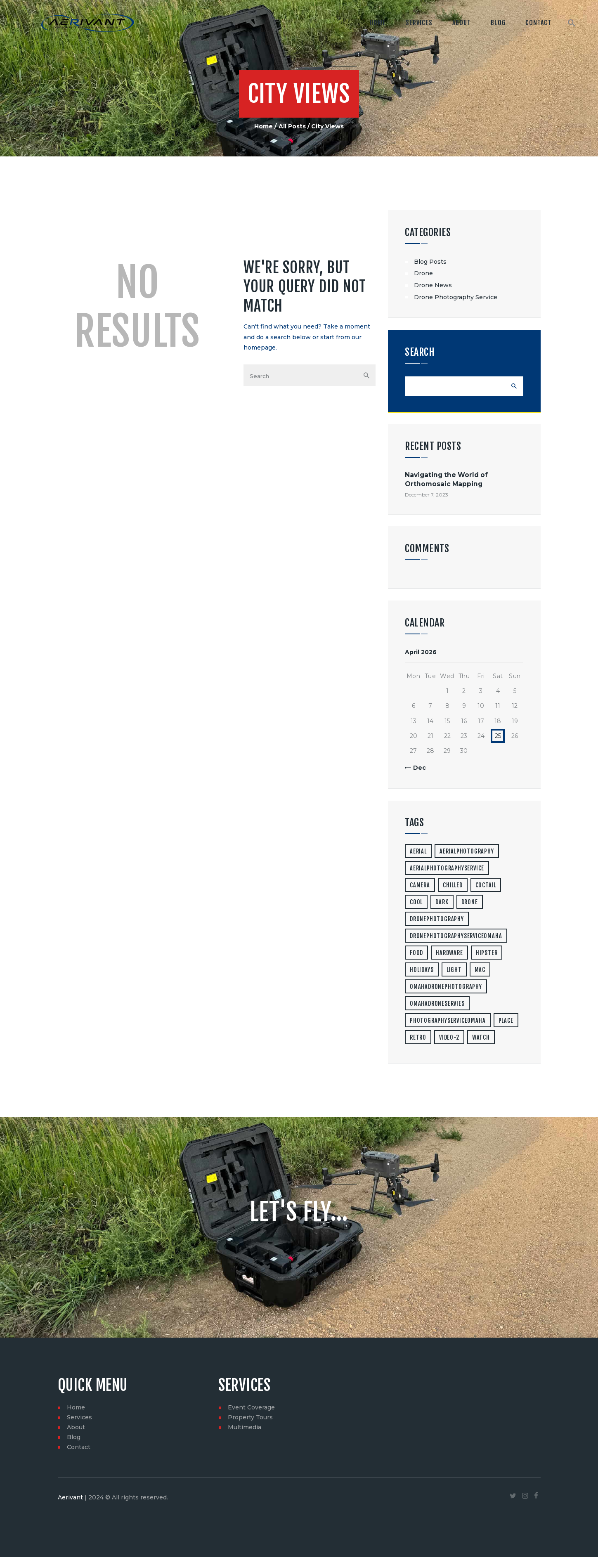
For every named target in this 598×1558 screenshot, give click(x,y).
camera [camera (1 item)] (420, 886)
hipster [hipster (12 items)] (487, 953)
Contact (78, 1448)
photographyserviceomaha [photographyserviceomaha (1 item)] (447, 1021)
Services (79, 1418)
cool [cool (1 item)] (416, 903)
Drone (423, 273)
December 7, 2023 (426, 495)
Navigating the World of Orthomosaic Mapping (446, 480)
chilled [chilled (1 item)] (453, 886)
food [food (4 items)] (416, 953)
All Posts (292, 126)
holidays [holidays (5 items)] (421, 970)
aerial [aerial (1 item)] (418, 852)
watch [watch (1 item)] (481, 1038)
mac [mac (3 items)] (480, 970)
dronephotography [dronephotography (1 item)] (437, 920)
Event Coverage (251, 1408)
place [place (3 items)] (506, 1021)
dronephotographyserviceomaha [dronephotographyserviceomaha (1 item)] (456, 937)
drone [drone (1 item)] (469, 903)
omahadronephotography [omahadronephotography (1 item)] (446, 987)
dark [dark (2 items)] (441, 903)
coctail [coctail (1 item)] (485, 886)
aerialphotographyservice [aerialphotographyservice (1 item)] (447, 869)
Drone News (433, 285)
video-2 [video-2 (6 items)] (449, 1038)
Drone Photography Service (455, 297)
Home (263, 126)
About (76, 1428)
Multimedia (244, 1428)
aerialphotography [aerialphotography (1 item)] (467, 852)
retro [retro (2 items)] (418, 1038)
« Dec (417, 768)
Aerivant (70, 1498)
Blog (73, 1438)
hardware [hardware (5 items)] (449, 953)
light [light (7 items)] (454, 970)
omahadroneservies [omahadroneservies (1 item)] (437, 1004)
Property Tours (250, 1418)
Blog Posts (430, 261)
